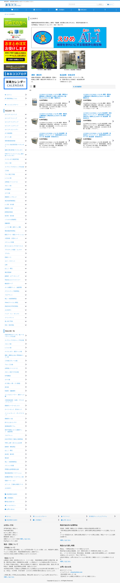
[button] (105, 10)
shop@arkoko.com (76, 572)
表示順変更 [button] (77, 86)
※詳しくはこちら (25, 539)
